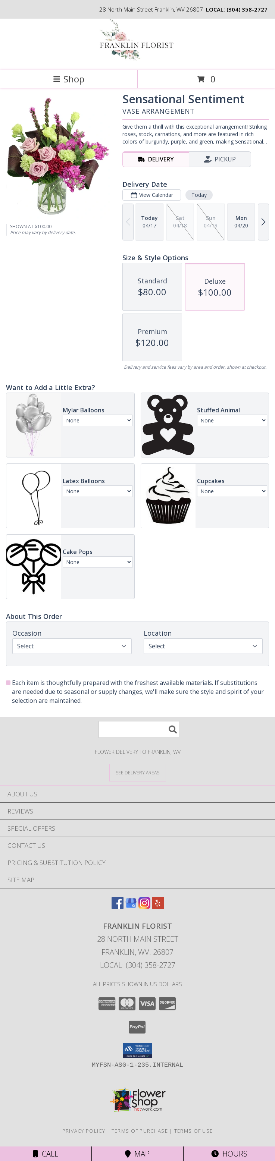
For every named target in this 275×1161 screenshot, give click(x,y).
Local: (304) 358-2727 (137, 965)
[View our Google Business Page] (131, 906)
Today (199, 194)
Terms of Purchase (140, 1130)
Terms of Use (193, 1130)
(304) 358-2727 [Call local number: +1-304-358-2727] (247, 9)
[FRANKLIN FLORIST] (137, 59)
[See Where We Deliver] (137, 772)
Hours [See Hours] (229, 1154)
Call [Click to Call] (45, 1154)
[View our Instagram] (144, 906)
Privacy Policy (83, 1130)
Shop (68, 79)
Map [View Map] (137, 1154)
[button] (137, 1050)
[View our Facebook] (118, 906)
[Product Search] (139, 729)
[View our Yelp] (158, 906)
